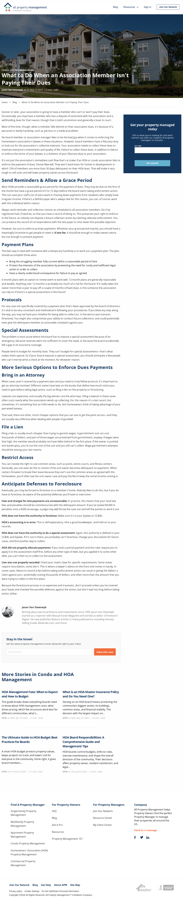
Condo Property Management (28, 843)
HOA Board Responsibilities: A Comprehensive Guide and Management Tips (83, 741)
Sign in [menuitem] (147, 7)
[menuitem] (168, 7)
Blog (54, 818)
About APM (60, 885)
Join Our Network (103, 811)
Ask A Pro (57, 825)
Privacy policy (15, 891)
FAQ (54, 811)
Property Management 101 (67, 838)
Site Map (75, 885)
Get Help (46, 885)
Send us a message (145, 830)
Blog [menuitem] (115, 7)
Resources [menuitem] (130, 7)
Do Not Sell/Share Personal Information (60, 891)
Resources (58, 832)
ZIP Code (152, 149)
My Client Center (102, 825)
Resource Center (102, 818)
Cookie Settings (32, 891)
